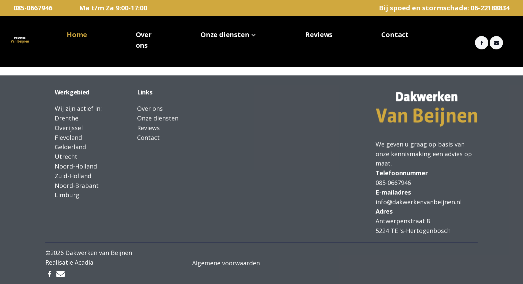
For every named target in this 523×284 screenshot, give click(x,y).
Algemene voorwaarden (226, 263)
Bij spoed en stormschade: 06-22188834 (444, 7)
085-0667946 (32, 7)
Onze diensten (224, 34)
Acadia (84, 262)
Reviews (319, 34)
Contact (395, 34)
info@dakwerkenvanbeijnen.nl (419, 202)
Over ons (144, 40)
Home (77, 34)
